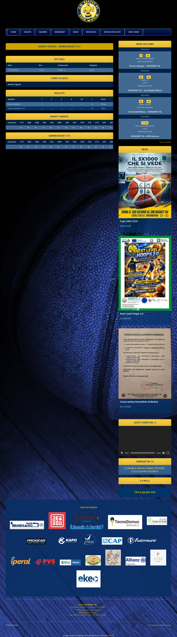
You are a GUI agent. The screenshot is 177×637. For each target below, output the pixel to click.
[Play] (122, 453)
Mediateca (91, 31)
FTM (82, 122)
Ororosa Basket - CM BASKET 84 (144, 65)
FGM (37, 122)
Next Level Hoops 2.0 (131, 313)
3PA (67, 122)
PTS (22, 122)
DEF (111, 122)
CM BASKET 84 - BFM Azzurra (145, 136)
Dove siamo (134, 31)
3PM (59, 122)
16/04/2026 (125, 226)
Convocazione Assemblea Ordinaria (139, 402)
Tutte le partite (165, 142)
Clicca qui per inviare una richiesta (87, 610)
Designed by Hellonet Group (159, 625)
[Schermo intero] (167, 453)
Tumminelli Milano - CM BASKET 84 (145, 111)
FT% (97, 122)
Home (13, 31)
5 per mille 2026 (129, 221)
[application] (145, 441)
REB (29, 122)
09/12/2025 (125, 406)
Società (27, 31)
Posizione (12, 122)
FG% (52, 122)
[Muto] (163, 453)
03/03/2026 (125, 318)
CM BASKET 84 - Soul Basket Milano (145, 90)
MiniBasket (60, 31)
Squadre (43, 31)
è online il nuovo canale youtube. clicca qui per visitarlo (145, 469)
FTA (89, 122)
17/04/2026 (144, 116)
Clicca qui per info (144, 492)
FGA (44, 122)
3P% (74, 122)
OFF (104, 122)
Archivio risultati (112, 31)
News (75, 31)
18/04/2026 (144, 49)
